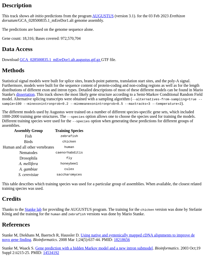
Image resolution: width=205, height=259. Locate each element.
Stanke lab (33, 209)
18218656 (122, 240)
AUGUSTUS (103, 16)
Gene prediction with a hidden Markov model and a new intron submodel (94, 248)
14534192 (51, 252)
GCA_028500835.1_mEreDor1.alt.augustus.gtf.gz (60, 60)
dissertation (25, 94)
